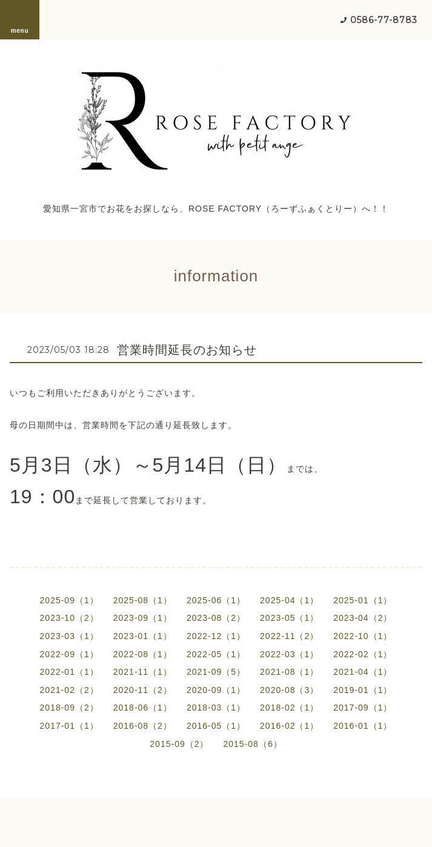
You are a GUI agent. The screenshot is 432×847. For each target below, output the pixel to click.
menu (20, 19)
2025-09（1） (69, 600)
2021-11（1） (142, 672)
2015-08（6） (253, 744)
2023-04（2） (362, 618)
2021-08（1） (289, 672)
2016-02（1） (289, 726)
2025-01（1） (362, 600)
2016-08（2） (142, 726)
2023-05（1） (289, 618)
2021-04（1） (362, 672)
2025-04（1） (289, 600)
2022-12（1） (216, 636)
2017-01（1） (69, 726)
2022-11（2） (289, 636)
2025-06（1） (216, 600)
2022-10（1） (362, 636)
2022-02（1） (362, 654)
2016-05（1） (216, 726)
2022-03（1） (289, 654)
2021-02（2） (69, 690)
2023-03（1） (69, 636)
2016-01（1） (362, 726)
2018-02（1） (289, 707)
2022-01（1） (69, 672)
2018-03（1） (216, 707)
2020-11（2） (142, 690)
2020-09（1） (216, 690)
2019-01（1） (362, 690)
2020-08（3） (289, 690)
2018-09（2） (69, 707)
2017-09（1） (362, 707)
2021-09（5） (216, 672)
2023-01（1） (142, 636)
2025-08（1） (142, 600)
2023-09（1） (142, 618)
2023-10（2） (69, 618)
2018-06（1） (142, 707)
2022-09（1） (69, 654)
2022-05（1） (216, 654)
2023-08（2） (216, 618)
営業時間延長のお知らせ (187, 350)
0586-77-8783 (383, 20)
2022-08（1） (142, 654)
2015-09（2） (179, 744)
